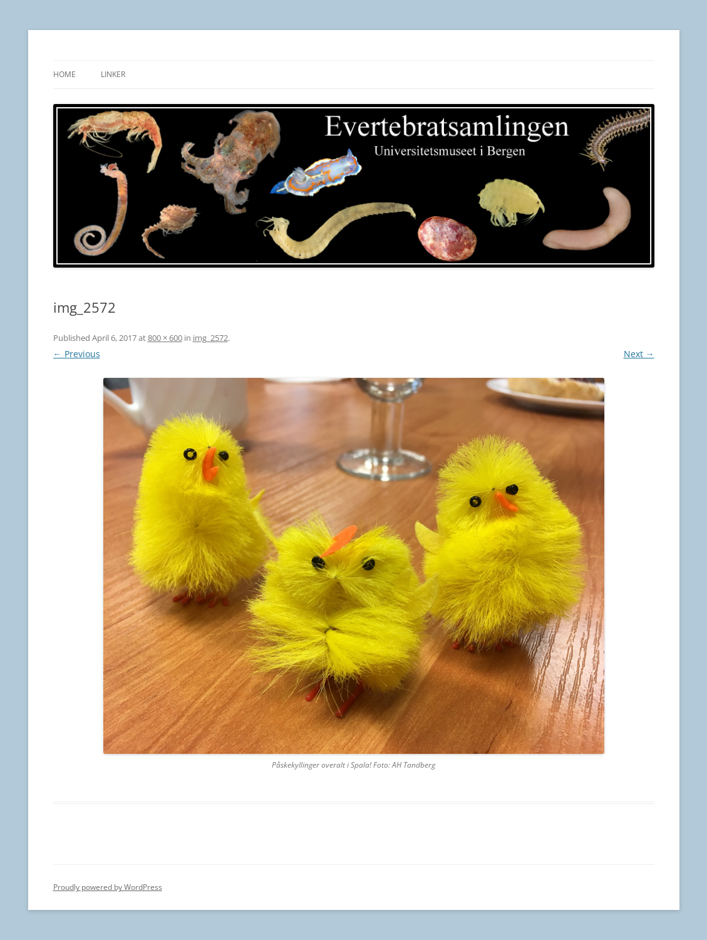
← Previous (76, 354)
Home (64, 74)
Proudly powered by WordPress (107, 887)
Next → (639, 354)
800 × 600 (165, 337)
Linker (113, 74)
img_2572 (210, 337)
